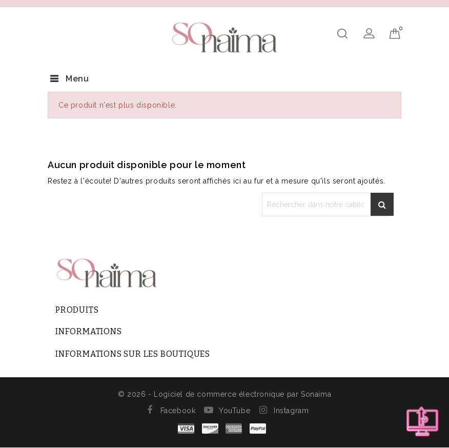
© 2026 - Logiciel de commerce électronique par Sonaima (224, 394)
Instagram (291, 410)
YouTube (234, 410)
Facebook (178, 410)
